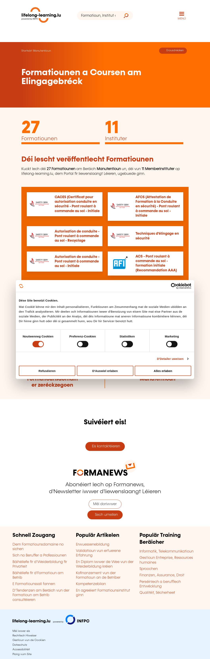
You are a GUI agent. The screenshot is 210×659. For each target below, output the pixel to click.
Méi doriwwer (105, 504)
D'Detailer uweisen (170, 358)
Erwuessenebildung (92, 544)
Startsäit (26, 50)
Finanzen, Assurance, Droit (161, 575)
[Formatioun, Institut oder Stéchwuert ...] (98, 15)
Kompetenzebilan (91, 584)
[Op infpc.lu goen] (50, 623)
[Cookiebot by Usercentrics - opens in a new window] (174, 286)
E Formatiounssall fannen (33, 584)
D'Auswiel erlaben (105, 370)
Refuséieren (47, 370)
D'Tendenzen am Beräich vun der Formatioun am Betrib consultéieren (40, 595)
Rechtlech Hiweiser (24, 635)
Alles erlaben (163, 370)
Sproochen (148, 569)
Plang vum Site (22, 654)
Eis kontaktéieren (105, 446)
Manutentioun (42, 50)
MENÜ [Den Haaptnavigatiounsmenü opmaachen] (182, 18)
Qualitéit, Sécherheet (157, 593)
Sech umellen (105, 515)
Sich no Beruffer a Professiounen (39, 555)
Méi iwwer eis (21, 631)
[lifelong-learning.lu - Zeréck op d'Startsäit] (41, 16)
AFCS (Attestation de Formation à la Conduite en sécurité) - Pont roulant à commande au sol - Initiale (158, 206)
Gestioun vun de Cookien (28, 640)
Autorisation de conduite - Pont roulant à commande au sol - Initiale (77, 261)
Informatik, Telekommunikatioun (166, 551)
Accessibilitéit (21, 649)
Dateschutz (19, 645)
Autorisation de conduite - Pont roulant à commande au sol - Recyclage (77, 236)
